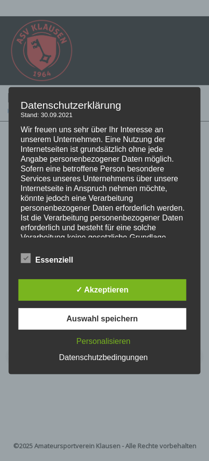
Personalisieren (103, 341)
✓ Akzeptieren (102, 290)
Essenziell (47, 258)
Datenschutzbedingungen (103, 357)
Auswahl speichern (102, 319)
